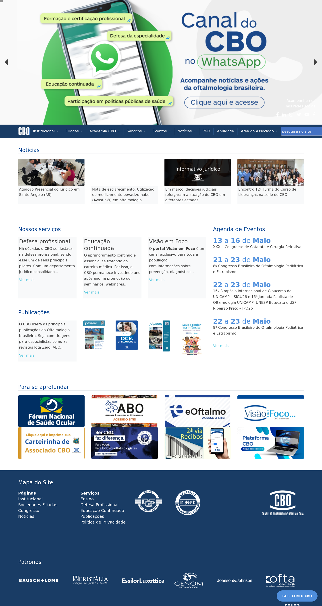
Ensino (87, 499)
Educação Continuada (102, 510)
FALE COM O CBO (297, 596)
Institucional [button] (44, 131)
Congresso (28, 510)
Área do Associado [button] (258, 131)
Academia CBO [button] (103, 131)
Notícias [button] (185, 131)
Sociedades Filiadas (37, 504)
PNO (206, 131)
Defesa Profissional (99, 504)
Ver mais (27, 280)
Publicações (92, 516)
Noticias (26, 516)
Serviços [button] (135, 131)
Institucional (30, 499)
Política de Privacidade (103, 522)
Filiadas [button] (72, 131)
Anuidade (225, 131)
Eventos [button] (160, 131)
